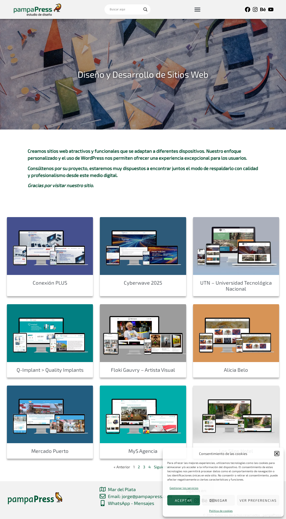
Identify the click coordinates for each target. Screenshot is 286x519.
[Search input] (125, 9)
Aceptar (183, 500)
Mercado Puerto (50, 451)
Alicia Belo (236, 370)
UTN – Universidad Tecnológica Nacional (236, 286)
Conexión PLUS (50, 283)
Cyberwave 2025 (143, 283)
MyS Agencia (142, 451)
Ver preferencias (258, 500)
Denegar (218, 500)
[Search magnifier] (145, 9)
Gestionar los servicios (184, 488)
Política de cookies (221, 510)
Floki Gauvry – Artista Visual (143, 370)
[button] (276, 453)
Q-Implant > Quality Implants (50, 370)
